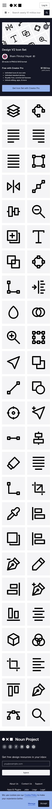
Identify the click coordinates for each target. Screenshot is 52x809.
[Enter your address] (26, 763)
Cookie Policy (30, 795)
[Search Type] (6, 12)
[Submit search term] (47, 12)
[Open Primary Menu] (4, 6)
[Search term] (27, 12)
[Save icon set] (46, 27)
